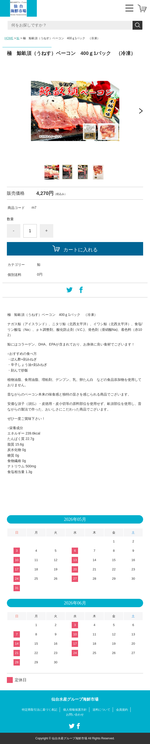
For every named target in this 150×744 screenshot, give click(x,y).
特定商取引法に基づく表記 (39, 709)
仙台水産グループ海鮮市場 (74, 699)
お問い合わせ (75, 714)
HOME (8, 38)
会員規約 (122, 709)
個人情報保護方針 (75, 709)
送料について (101, 709)
